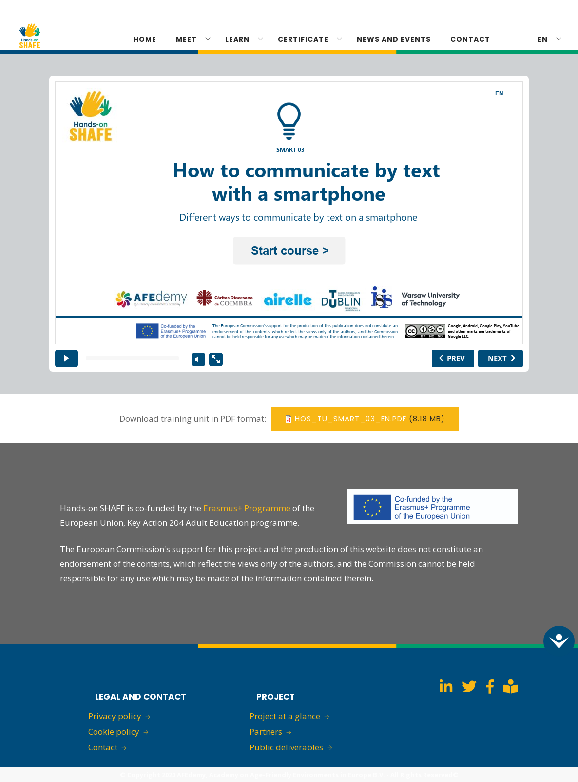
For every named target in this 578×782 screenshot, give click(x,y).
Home (145, 39)
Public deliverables (286, 747)
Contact (470, 39)
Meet (186, 39)
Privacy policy (114, 716)
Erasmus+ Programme (246, 508)
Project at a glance (285, 716)
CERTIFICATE (303, 39)
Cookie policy (113, 731)
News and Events (394, 39)
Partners (266, 731)
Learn (237, 39)
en (543, 39)
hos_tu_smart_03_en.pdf (350, 418)
